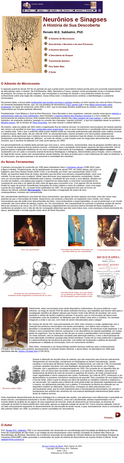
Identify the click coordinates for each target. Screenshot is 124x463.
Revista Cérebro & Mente (52, 446)
